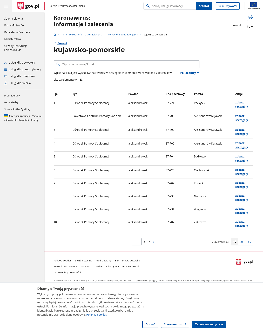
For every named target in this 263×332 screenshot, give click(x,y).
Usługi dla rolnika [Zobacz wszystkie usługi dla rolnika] (17, 83)
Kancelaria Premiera (17, 32)
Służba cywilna (84, 260)
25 (243, 242)
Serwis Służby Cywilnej (17, 109)
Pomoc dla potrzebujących (124, 34)
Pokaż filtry (189, 73)
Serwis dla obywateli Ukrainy (23, 118)
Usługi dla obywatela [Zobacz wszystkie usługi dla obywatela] (19, 62)
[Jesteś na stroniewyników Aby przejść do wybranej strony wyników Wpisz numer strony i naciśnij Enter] (138, 241)
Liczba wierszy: (221, 241)
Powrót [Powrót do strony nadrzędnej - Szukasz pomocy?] (63, 43)
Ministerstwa (12, 39)
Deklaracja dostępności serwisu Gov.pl (118, 266)
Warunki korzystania (66, 266)
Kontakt (238, 25)
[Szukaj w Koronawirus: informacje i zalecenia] (170, 6)
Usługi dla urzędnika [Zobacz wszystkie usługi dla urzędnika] (19, 76)
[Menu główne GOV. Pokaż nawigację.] (6, 6)
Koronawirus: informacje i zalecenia (83, 34)
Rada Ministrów (14, 25)
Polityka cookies (63, 260)
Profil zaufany (12, 95)
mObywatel (229, 7)
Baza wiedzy (11, 102)
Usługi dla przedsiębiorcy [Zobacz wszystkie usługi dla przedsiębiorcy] (22, 69)
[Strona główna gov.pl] (28, 6)
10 (236, 242)
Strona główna (17, 18)
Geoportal (86, 266)
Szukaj (204, 6)
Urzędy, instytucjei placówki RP (15, 48)
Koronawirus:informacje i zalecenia (84, 21)
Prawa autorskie (132, 260)
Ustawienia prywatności (68, 272)
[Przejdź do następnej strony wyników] (154, 242)
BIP (117, 260)
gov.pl (245, 266)
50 (251, 242)
